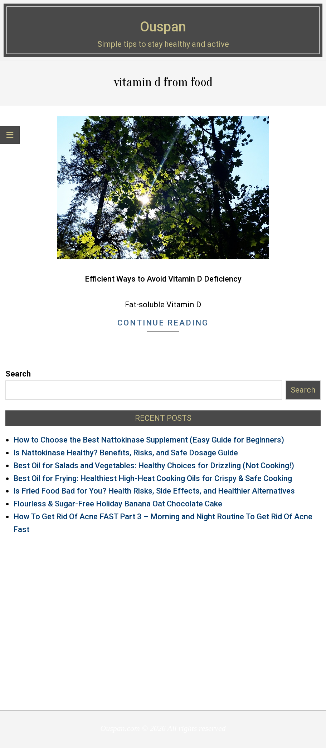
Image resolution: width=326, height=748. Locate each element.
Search (18, 373)
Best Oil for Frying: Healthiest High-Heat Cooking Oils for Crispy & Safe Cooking (152, 478)
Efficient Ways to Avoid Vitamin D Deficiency (163, 278)
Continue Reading (163, 322)
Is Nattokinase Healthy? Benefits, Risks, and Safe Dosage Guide (125, 452)
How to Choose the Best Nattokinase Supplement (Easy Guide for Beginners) (148, 439)
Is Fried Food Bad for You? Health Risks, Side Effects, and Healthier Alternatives (154, 490)
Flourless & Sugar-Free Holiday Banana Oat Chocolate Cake (117, 503)
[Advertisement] (163, 622)
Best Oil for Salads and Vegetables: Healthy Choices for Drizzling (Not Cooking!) (153, 465)
